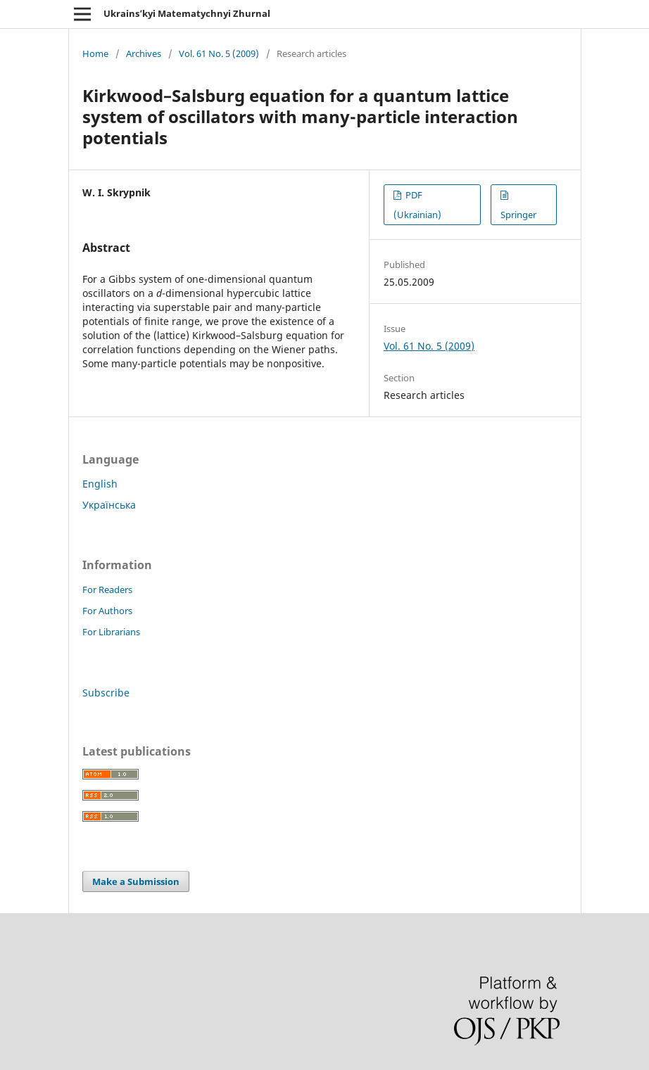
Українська (109, 504)
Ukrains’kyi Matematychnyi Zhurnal (186, 13)
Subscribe (106, 692)
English (100, 483)
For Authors (107, 610)
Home (95, 53)
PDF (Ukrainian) (417, 205)
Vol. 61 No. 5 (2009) (219, 53)
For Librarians (111, 631)
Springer (518, 214)
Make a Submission (135, 881)
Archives (143, 53)
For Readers (107, 589)
